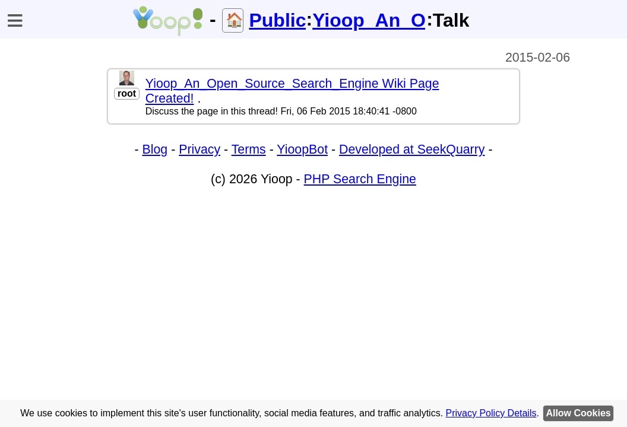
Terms (249, 149)
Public (277, 20)
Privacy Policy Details (491, 413)
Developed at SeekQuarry (411, 149)
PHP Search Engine (360, 179)
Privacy (199, 149)
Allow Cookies (578, 413)
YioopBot (302, 149)
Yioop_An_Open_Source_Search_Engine (369, 20)
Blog (155, 149)
